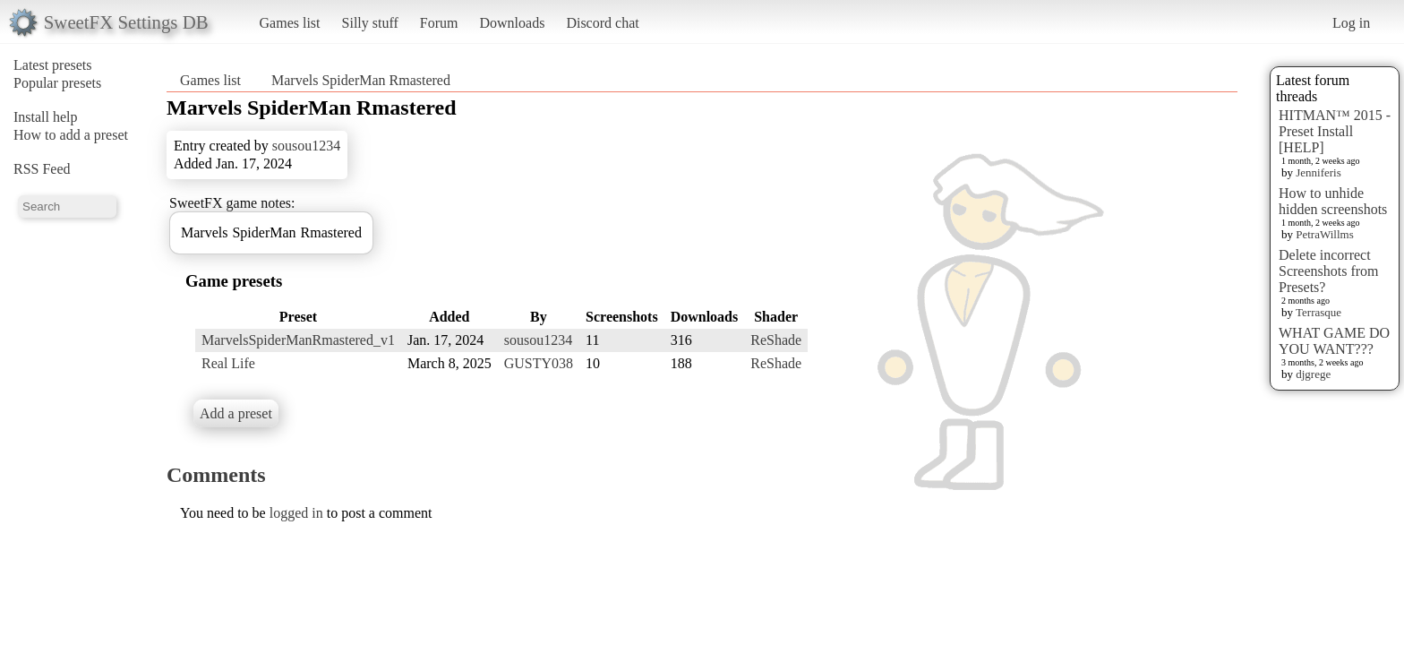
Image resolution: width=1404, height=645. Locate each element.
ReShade (775, 340)
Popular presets (57, 82)
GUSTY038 (538, 363)
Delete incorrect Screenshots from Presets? (1329, 271)
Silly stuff (370, 22)
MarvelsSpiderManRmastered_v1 (298, 340)
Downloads (511, 22)
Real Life (228, 363)
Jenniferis (1318, 172)
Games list (290, 22)
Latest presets (52, 65)
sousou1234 (306, 145)
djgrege (1313, 374)
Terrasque (1318, 312)
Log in (1351, 22)
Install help (45, 117)
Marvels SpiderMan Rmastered (360, 80)
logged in (296, 512)
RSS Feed (42, 168)
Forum (439, 22)
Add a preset (236, 413)
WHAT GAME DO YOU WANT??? (1334, 341)
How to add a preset (70, 134)
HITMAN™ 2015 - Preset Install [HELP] (1335, 131)
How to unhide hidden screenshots (1333, 201)
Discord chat (602, 22)
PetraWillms (1324, 234)
